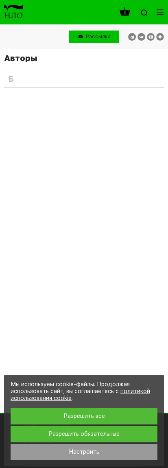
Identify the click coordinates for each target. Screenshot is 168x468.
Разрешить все (84, 416)
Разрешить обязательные (84, 434)
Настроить (84, 451)
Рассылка (98, 36)
